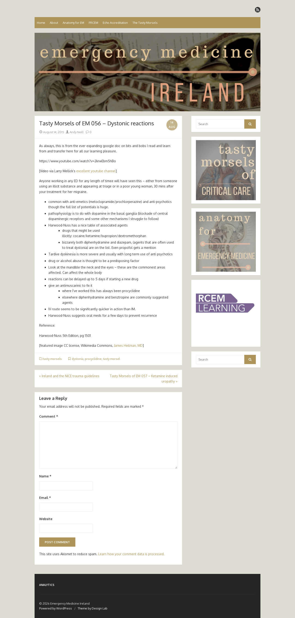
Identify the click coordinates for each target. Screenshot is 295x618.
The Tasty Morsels (145, 22)
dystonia (77, 359)
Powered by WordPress (55, 608)
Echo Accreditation (115, 22)
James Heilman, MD (128, 345)
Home (41, 22)
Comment (48, 416)
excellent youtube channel (95, 171)
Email (45, 498)
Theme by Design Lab (92, 608)
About (54, 22)
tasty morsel (111, 359)
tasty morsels (52, 359)
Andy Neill (75, 132)
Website (45, 519)
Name (45, 476)
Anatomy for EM (73, 22)
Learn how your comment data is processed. (131, 554)
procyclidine (93, 359)
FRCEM (93, 22)
